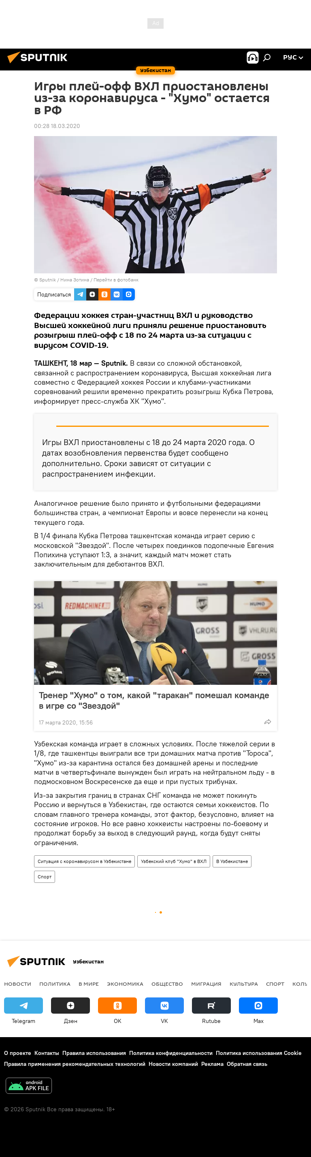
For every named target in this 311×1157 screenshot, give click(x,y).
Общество (167, 983)
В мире (89, 983)
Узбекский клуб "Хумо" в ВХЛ (174, 861)
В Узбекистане (232, 861)
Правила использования (94, 1053)
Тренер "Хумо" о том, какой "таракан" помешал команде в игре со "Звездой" (154, 700)
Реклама (212, 1064)
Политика (54, 983)
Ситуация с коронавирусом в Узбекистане (84, 861)
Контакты (46, 1053)
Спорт (44, 877)
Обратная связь (247, 1064)
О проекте (17, 1053)
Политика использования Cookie (259, 1053)
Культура (244, 983)
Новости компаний (173, 1064)
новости (17, 983)
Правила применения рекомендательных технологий (74, 1064)
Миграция (206, 983)
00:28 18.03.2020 (57, 126)
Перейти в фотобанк (116, 280)
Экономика (125, 983)
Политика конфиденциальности (171, 1053)
